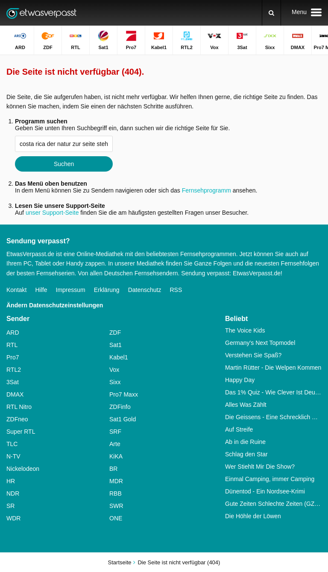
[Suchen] (271, 13)
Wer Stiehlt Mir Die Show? (260, 466)
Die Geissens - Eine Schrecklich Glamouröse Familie (273, 417)
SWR (116, 505)
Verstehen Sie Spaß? (253, 355)
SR (10, 505)
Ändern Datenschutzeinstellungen (54, 305)
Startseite (120, 562)
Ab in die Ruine (245, 441)
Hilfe (41, 289)
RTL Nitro (19, 406)
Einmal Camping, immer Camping (269, 479)
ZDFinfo (120, 406)
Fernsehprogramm (206, 190)
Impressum (70, 289)
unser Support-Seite (52, 212)
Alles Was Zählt (245, 404)
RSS (176, 289)
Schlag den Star (246, 454)
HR (10, 481)
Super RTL (20, 431)
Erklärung (107, 289)
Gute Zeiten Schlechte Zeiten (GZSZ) (273, 503)
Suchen (64, 164)
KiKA (116, 456)
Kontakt (16, 289)
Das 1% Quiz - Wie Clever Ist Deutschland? (273, 392)
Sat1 (115, 344)
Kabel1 (118, 357)
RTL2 (13, 369)
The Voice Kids (245, 330)
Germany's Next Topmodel (260, 342)
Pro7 (12, 357)
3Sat (12, 382)
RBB (115, 493)
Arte (114, 444)
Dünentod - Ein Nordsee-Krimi (265, 491)
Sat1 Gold (122, 419)
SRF (115, 431)
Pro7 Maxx (123, 394)
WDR (13, 518)
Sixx (114, 382)
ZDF (115, 332)
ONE (115, 518)
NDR (12, 493)
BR (113, 468)
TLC (12, 444)
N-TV (13, 456)
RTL (12, 344)
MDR (116, 481)
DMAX (14, 394)
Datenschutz (144, 289)
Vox (114, 369)
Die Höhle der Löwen (253, 516)
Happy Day (240, 379)
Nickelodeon (22, 468)
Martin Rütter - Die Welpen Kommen (273, 367)
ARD (12, 332)
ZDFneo (17, 419)
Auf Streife (239, 429)
